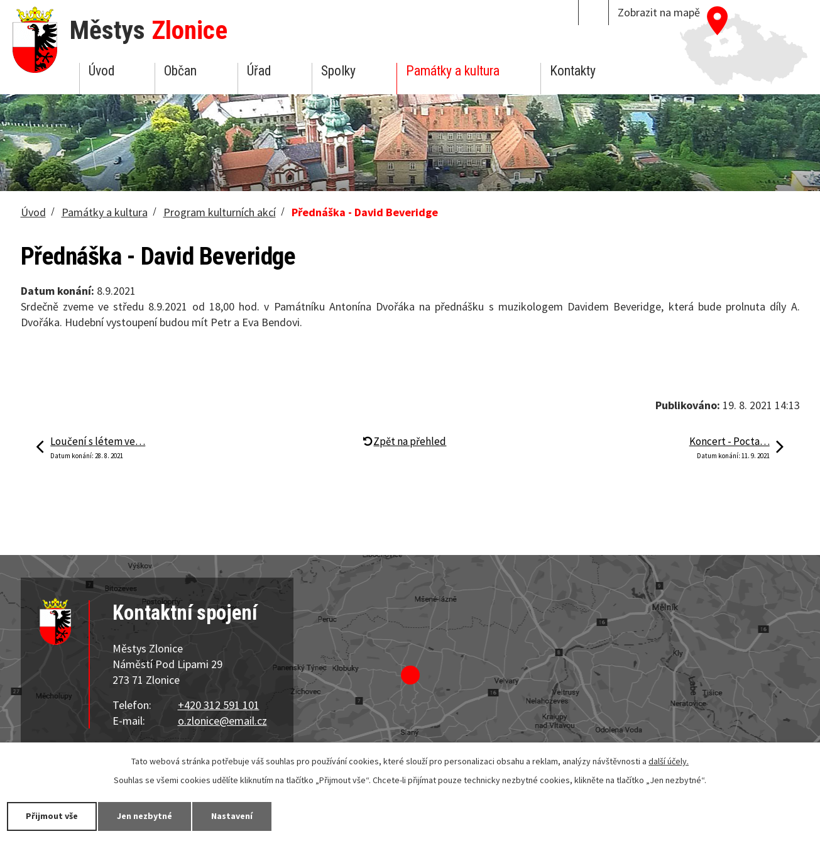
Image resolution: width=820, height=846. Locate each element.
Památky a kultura (453, 71)
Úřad (259, 71)
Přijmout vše (52, 815)
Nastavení (232, 815)
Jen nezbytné (144, 815)
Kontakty (573, 71)
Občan (180, 71)
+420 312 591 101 (219, 705)
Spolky (338, 71)
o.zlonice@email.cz (222, 720)
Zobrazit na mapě (659, 12)
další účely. (668, 761)
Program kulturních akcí (219, 212)
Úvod (101, 71)
